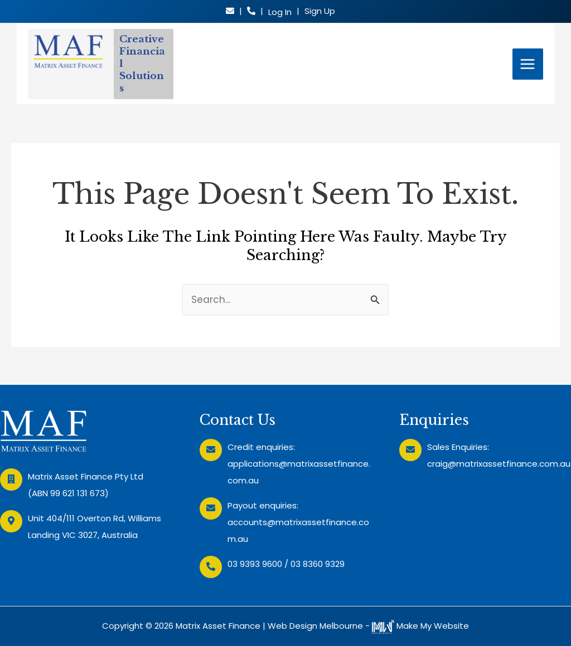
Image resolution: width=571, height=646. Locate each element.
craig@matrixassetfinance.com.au (498, 463)
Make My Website (420, 626)
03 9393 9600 (255, 564)
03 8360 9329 (318, 564)
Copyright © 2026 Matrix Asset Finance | (185, 626)
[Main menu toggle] (528, 64)
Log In (280, 12)
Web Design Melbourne (315, 626)
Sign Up (319, 11)
